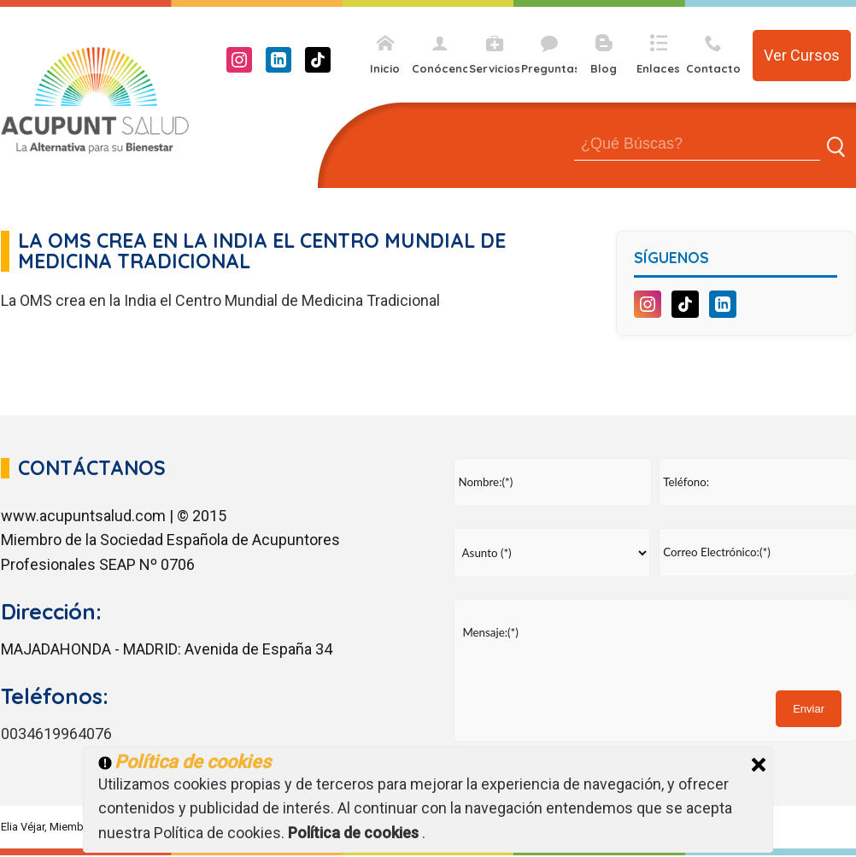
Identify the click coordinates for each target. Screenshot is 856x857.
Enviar (808, 708)
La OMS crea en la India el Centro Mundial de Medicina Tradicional (220, 300)
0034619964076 (56, 734)
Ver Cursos (802, 55)
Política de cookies (355, 833)
